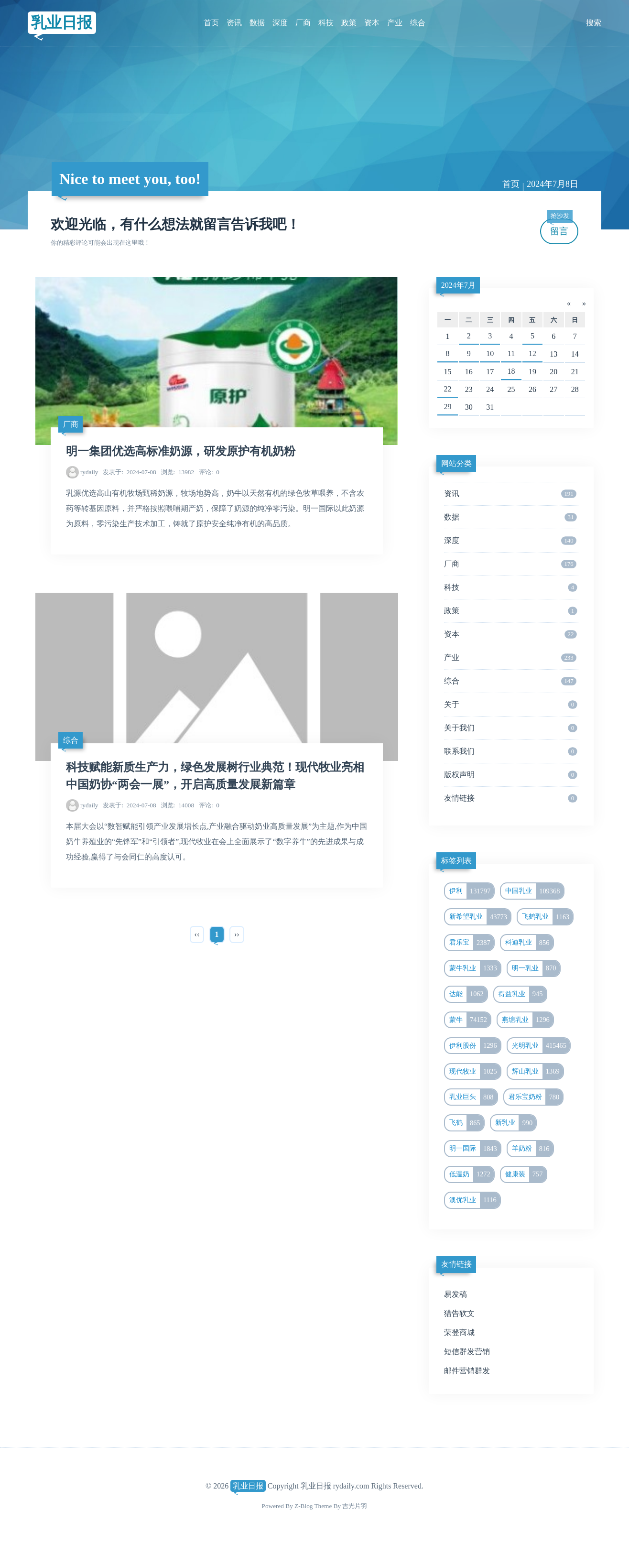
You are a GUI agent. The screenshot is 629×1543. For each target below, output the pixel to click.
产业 (394, 23)
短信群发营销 (467, 1351)
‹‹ (197, 934)
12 (532, 353)
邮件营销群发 (467, 1371)
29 (447, 406)
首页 (211, 23)
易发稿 (455, 1294)
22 (447, 389)
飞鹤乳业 (547, 916)
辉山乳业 (537, 1071)
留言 (559, 227)
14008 (177, 805)
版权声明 (510, 775)
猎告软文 (459, 1313)
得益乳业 (522, 994)
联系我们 (510, 751)
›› (236, 934)
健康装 (525, 1174)
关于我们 (510, 728)
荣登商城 (459, 1332)
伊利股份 (474, 1046)
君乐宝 (471, 942)
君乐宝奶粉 (536, 1097)
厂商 (303, 23)
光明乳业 (541, 1046)
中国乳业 (534, 891)
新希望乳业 (479, 916)
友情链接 (510, 798)
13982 (177, 472)
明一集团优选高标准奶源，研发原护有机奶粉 (180, 451)
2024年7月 (458, 285)
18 (511, 371)
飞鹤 (466, 1122)
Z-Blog (303, 1506)
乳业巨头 (473, 1097)
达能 (468, 994)
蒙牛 (469, 1020)
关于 (510, 704)
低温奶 (471, 1174)
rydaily (89, 472)
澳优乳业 (474, 1200)
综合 (417, 23)
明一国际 (474, 1148)
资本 (372, 23)
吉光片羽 (354, 1506)
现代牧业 (474, 1071)
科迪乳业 (529, 942)
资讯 (234, 23)
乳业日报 (61, 22)
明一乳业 (536, 968)
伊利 (471, 891)
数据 (257, 23)
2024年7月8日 (552, 184)
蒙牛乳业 (474, 968)
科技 (326, 23)
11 (511, 353)
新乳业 (515, 1122)
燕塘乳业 (527, 1020)
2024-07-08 (129, 472)
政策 (349, 23)
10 (490, 353)
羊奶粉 (532, 1148)
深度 (280, 23)
